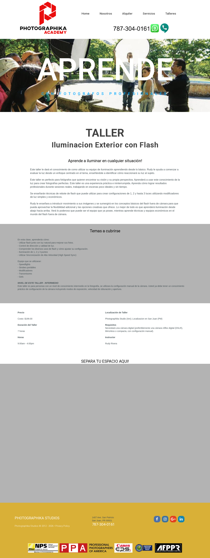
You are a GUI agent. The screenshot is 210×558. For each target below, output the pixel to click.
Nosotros (106, 13)
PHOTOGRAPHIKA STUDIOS (38, 518)
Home (85, 13)
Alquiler (127, 13)
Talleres (170, 13)
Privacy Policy (62, 526)
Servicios (149, 13)
